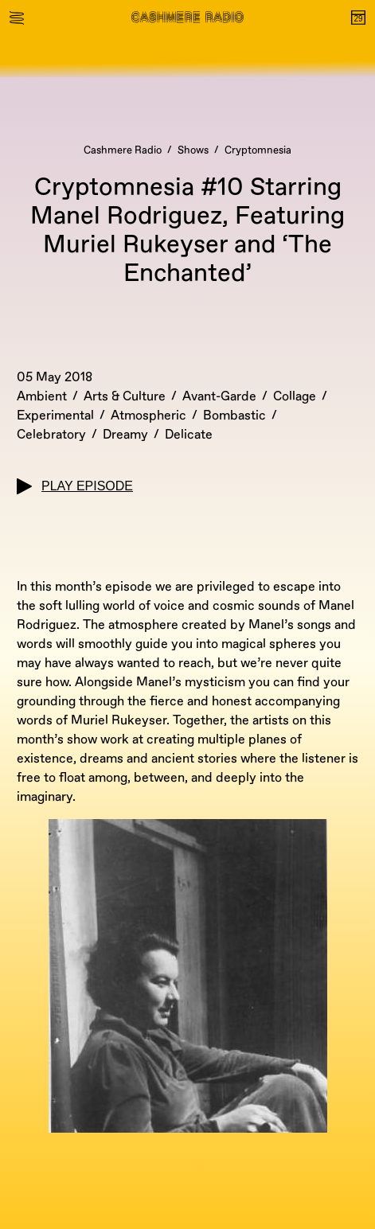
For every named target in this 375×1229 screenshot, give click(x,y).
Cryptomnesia (258, 150)
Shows (193, 150)
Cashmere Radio (123, 150)
